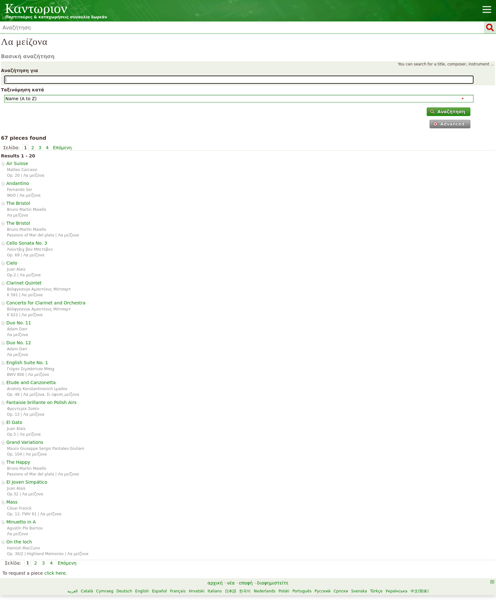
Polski (284, 591)
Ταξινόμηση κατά (22, 89)
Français (177, 591)
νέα (231, 582)
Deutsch (124, 591)
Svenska (359, 591)
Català (87, 591)
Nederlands (264, 591)
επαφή (245, 582)
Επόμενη (62, 147)
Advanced (449, 123)
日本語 (230, 591)
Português (301, 591)
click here (54, 573)
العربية (72, 591)
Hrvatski (197, 591)
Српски (341, 591)
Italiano (215, 591)
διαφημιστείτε (272, 582)
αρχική (215, 582)
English (142, 591)
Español (159, 591)
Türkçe (376, 591)
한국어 (245, 591)
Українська (396, 591)
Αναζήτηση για (19, 70)
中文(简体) (420, 591)
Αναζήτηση (447, 111)
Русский (323, 591)
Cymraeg (104, 591)
